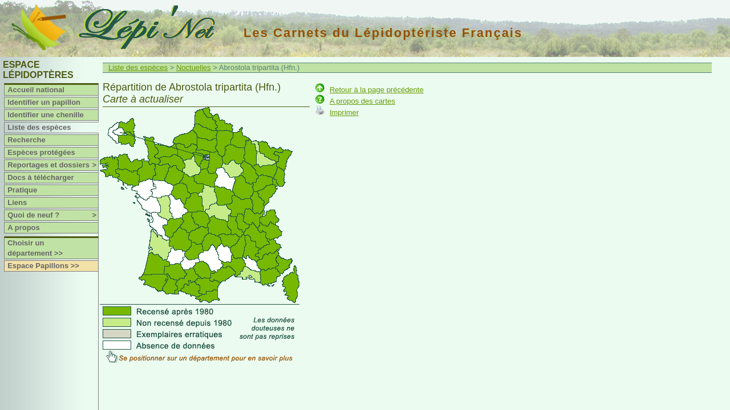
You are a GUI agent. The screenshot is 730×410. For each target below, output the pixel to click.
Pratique (22, 190)
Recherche (26, 140)
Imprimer (344, 112)
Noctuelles (193, 67)
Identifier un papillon (43, 102)
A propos (23, 227)
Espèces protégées (41, 152)
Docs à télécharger (40, 177)
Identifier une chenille (45, 114)
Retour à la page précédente (377, 89)
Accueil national (35, 89)
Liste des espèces (39, 127)
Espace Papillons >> (43, 265)
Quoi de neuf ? (52, 215)
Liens (17, 202)
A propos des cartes (362, 101)
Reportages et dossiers (52, 165)
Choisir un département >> (35, 248)
